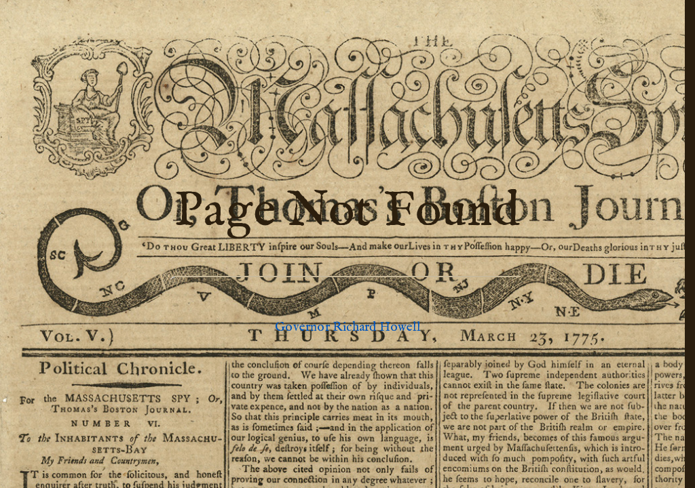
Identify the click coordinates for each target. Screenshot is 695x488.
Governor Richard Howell (347, 327)
